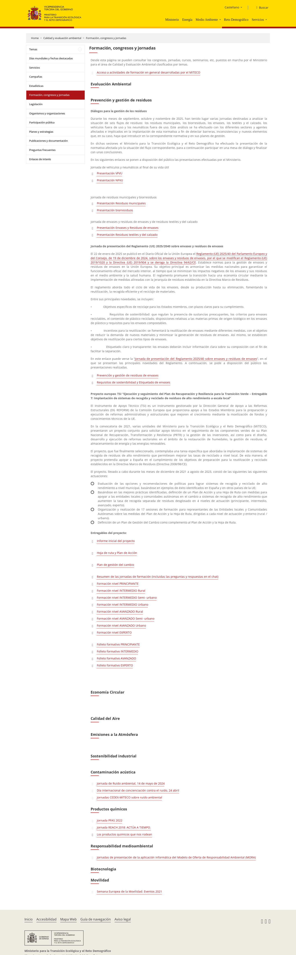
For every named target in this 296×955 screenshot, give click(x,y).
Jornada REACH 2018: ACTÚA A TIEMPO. (124, 827)
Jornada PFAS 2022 (109, 820)
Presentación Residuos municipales (121, 203)
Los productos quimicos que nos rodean (124, 834)
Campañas (35, 76)
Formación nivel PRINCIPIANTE (118, 584)
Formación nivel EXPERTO (114, 632)
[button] (220, 19)
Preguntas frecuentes (42, 150)
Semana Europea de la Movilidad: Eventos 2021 (129, 891)
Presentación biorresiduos (115, 210)
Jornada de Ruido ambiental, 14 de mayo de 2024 (131, 783)
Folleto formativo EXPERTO (115, 665)
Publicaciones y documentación (48, 141)
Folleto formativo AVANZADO (116, 658)
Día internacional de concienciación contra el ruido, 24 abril (138, 790)
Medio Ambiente (207, 19)
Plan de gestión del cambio (115, 565)
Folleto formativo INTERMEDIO (117, 651)
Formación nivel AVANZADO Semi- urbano (125, 618)
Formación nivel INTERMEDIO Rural (121, 591)
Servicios (258, 19)
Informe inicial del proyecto (116, 541)
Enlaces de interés (40, 159)
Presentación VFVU (109, 173)
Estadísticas (36, 86)
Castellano (232, 7)
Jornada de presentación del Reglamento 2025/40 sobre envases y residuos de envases (196, 359)
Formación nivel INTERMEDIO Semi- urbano (127, 597)
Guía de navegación (95, 919)
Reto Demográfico (236, 19)
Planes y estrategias (41, 131)
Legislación (36, 104)
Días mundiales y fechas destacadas (51, 58)
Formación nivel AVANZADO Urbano (121, 625)
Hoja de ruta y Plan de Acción (117, 553)
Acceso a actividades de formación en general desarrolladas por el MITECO (148, 72)
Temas (33, 49)
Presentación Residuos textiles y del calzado (127, 235)
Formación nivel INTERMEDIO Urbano (122, 604)
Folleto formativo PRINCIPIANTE (118, 644)
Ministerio (172, 19)
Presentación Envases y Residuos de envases (127, 228)
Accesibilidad (46, 919)
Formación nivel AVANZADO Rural (120, 611)
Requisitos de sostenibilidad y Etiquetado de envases (133, 382)
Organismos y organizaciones (47, 113)
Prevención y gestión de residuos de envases (127, 375)
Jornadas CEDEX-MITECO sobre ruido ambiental (129, 797)
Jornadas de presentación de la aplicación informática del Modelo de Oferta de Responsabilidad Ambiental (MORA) (176, 857)
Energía (187, 19)
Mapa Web (68, 919)
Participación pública (41, 122)
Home (35, 38)
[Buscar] (260, 8)
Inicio (28, 919)
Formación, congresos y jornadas (106, 38)
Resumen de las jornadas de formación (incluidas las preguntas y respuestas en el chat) (157, 577)
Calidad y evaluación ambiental (62, 38)
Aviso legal (122, 919)
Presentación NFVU (110, 180)
